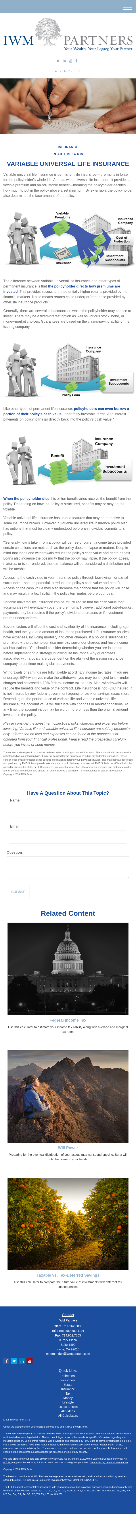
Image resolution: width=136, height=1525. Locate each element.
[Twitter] (58, 61)
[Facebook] (76, 61)
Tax (68, 1393)
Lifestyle (68, 1402)
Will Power (68, 1148)
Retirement (67, 1376)
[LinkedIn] (64, 61)
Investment (67, 1380)
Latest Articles (68, 1407)
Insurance (68, 1389)
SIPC (94, 1480)
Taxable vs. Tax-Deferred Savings (67, 1275)
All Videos (68, 1411)
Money (68, 1398)
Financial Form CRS (19, 1419)
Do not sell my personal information (109, 1462)
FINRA (85, 1480)
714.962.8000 (68, 71)
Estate (68, 1384)
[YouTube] (70, 61)
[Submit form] (18, 892)
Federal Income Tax (68, 1020)
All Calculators (68, 1415)
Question (14, 852)
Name (15, 800)
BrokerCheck (80, 1426)
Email (14, 826)
